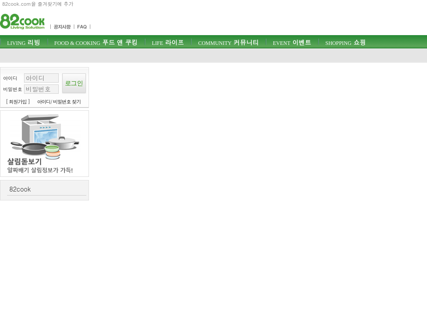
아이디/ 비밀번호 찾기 (59, 101)
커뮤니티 (228, 42)
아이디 (10, 78)
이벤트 (292, 42)
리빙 (23, 42)
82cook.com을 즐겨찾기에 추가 (37, 3)
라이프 (168, 42)
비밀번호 (12, 89)
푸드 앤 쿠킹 (95, 42)
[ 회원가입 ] (18, 101)
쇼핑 (345, 42)
